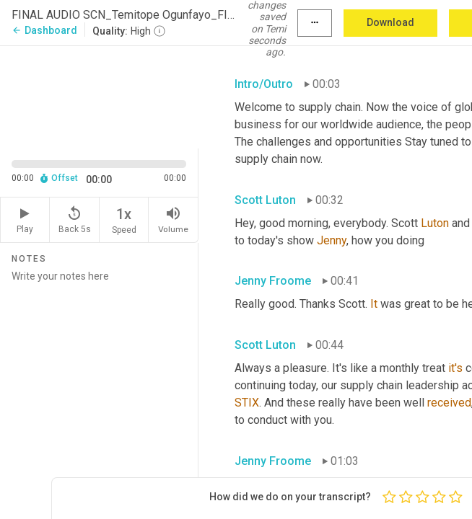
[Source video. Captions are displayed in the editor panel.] (99, 96)
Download (390, 22)
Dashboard (44, 30)
